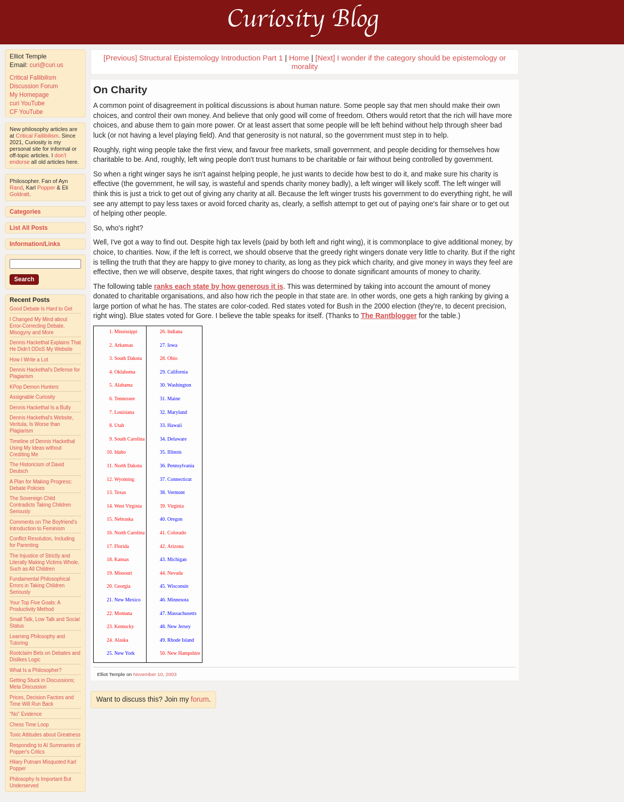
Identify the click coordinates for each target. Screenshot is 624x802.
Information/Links (35, 244)
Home (299, 57)
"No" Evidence (26, 714)
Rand (16, 187)
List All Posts (29, 227)
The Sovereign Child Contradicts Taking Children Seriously (40, 505)
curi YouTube (27, 103)
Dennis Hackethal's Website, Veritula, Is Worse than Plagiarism (42, 424)
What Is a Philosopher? (35, 670)
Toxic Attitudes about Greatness (45, 734)
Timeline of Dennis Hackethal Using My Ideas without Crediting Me (42, 448)
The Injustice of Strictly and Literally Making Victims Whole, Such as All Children (44, 562)
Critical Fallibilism (33, 77)
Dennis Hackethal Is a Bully (40, 407)
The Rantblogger (389, 316)
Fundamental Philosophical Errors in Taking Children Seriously (40, 585)
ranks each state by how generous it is (219, 286)
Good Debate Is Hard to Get (41, 309)
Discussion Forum (34, 86)
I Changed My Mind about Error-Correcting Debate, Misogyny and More (38, 326)
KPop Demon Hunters (34, 387)
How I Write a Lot (29, 359)
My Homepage (29, 94)
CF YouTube (26, 111)
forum (200, 699)
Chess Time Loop (29, 724)
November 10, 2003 (155, 674)
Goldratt (19, 194)
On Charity (120, 89)
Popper (46, 187)
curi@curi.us (46, 65)
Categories (25, 211)
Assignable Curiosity (32, 397)
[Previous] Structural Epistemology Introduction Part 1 (193, 57)
